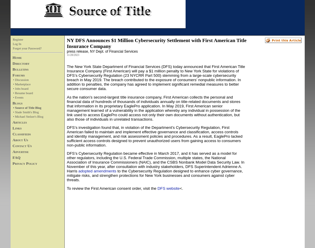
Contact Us (22, 146)
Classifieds (22, 134)
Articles (20, 122)
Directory (21, 63)
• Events (18, 97)
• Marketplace (22, 84)
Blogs (18, 103)
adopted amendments (97, 171)
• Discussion (21, 79)
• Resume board (23, 93)
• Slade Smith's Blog (26, 112)
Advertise (21, 151)
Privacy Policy (25, 163)
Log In (17, 44)
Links (17, 128)
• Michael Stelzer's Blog (28, 116)
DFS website (168, 188)
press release (77, 51)
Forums (19, 75)
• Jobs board (21, 88)
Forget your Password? (27, 48)
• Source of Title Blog (27, 107)
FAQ (17, 157)
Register (18, 39)
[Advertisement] (273, 153)
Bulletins (21, 69)
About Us (20, 140)
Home (17, 57)
